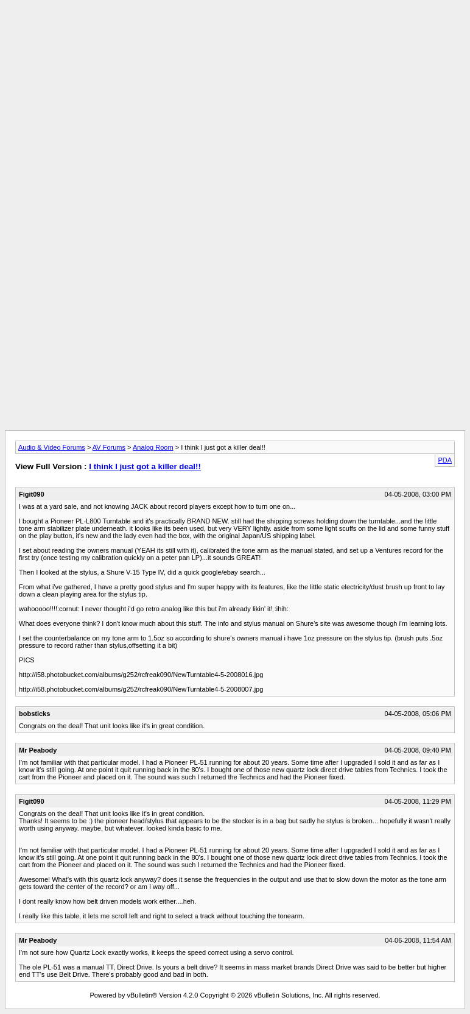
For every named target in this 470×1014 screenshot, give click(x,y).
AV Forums (109, 447)
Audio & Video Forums (51, 447)
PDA (445, 460)
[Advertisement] (235, 32)
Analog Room (153, 447)
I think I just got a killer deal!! (145, 466)
